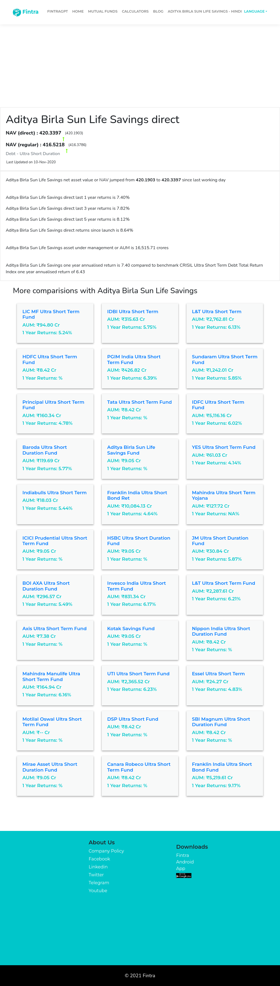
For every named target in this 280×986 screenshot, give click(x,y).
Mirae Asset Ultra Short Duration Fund (49, 766)
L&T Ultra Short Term (216, 311)
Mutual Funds (103, 11)
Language (254, 11)
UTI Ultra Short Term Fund (138, 673)
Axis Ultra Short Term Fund (54, 628)
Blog (158, 11)
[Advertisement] (140, 63)
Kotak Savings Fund (131, 628)
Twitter (96, 874)
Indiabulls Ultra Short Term (54, 492)
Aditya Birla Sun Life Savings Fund (131, 449)
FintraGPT (57, 11)
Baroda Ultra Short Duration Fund (44, 449)
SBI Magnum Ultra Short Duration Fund (221, 721)
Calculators (135, 11)
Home (78, 11)
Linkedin (98, 866)
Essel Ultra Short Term (218, 673)
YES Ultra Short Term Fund (223, 447)
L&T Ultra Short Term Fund (223, 583)
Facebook (99, 859)
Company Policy (106, 851)
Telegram (99, 882)
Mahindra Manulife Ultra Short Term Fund (51, 676)
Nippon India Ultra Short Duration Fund (221, 631)
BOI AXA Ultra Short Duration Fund (46, 585)
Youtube (98, 890)
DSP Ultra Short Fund (132, 719)
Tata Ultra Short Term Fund (139, 402)
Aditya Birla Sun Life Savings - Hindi (205, 11)
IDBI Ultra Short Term (132, 311)
